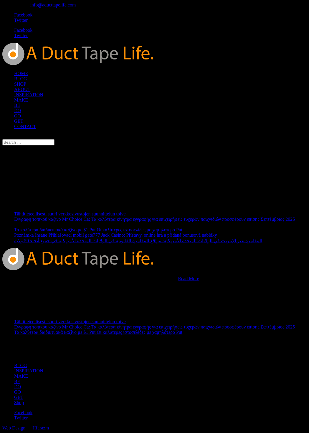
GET (18, 121)
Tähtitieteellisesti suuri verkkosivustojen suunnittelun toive (70, 213)
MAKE (21, 99)
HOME (21, 73)
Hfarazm (40, 427)
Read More (188, 278)
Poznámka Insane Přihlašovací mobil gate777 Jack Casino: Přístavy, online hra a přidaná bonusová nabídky (115, 235)
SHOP (20, 84)
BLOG (20, 78)
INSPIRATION (28, 94)
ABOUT (22, 89)
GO (17, 115)
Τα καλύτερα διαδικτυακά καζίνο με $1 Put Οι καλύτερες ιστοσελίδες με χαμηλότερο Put (98, 229)
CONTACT (25, 126)
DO (17, 110)
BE (17, 105)
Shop (19, 402)
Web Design (13, 427)
